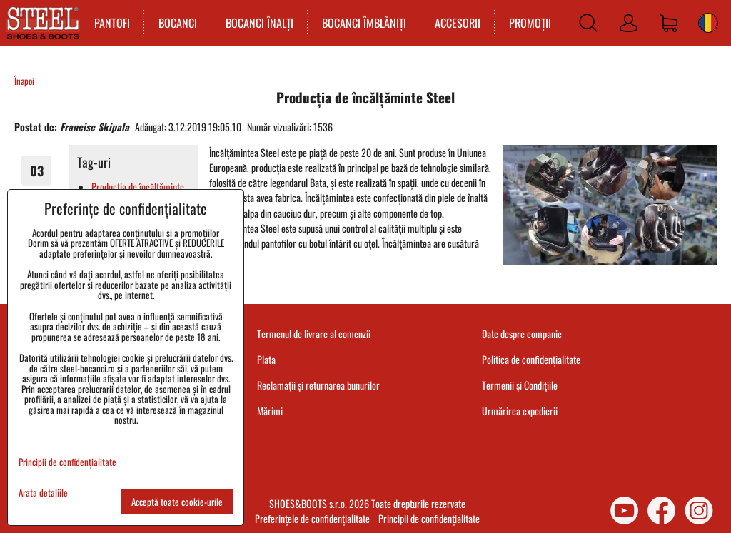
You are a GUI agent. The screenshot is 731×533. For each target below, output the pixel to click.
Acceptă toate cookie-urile (177, 501)
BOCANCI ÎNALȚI (259, 22)
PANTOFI (112, 22)
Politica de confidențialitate (531, 359)
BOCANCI (177, 22)
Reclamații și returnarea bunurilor (318, 384)
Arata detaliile (43, 492)
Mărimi (270, 410)
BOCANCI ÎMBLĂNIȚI (364, 22)
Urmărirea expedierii (520, 410)
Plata (266, 359)
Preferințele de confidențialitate (312, 518)
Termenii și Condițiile (520, 384)
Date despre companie (522, 333)
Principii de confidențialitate (429, 518)
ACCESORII (457, 22)
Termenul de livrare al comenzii (313, 333)
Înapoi (24, 81)
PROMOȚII (530, 22)
